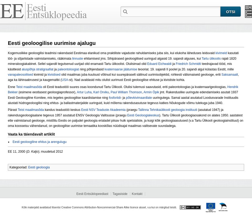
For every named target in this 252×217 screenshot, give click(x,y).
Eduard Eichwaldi (159, 64)
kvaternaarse (113, 69)
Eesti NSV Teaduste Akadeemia (103, 110)
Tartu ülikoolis (211, 58)
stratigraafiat (44, 69)
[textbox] (174, 11)
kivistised (54, 74)
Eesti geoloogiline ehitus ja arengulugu (39, 142)
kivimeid (221, 53)
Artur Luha (84, 92)
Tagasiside (120, 194)
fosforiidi (115, 98)
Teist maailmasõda (29, 87)
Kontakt (137, 194)
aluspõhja (28, 69)
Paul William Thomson (126, 92)
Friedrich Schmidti (188, 64)
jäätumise (130, 69)
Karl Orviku (101, 92)
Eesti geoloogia (39, 167)
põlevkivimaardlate (139, 98)
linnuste (77, 58)
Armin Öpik (151, 92)
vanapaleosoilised (20, 74)
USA (65, 80)
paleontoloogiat (68, 69)
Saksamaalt (230, 74)
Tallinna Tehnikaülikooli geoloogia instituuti (167, 110)
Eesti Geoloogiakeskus (143, 115)
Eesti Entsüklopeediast (92, 194)
